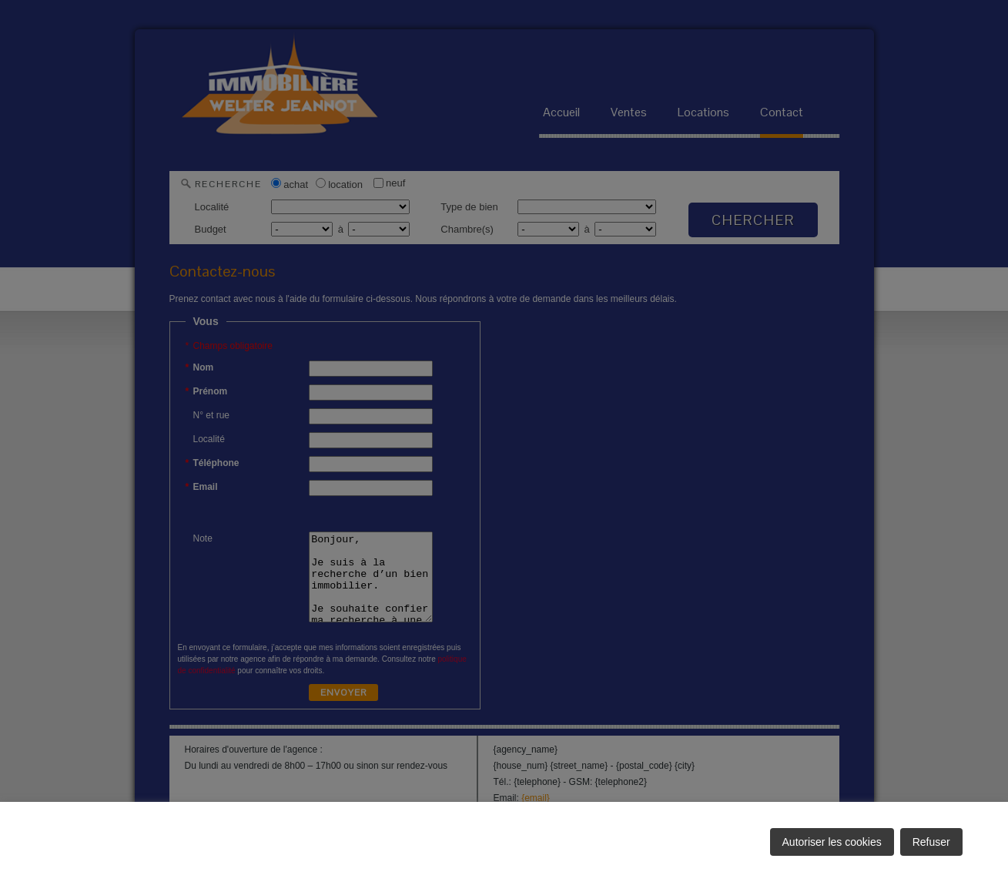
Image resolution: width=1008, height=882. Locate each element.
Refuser (931, 842)
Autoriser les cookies (832, 842)
